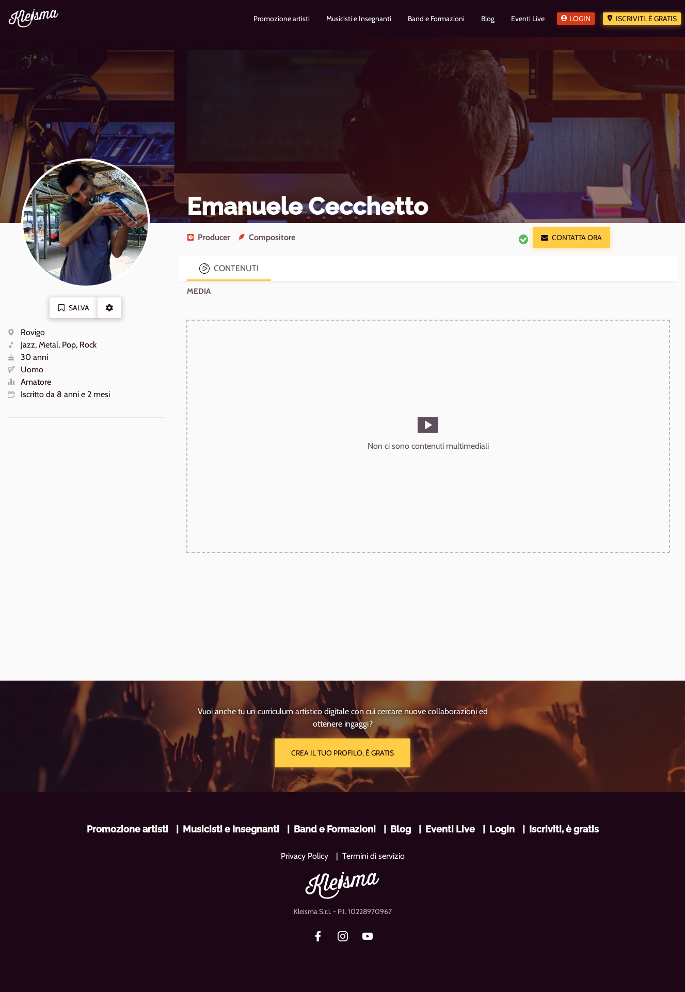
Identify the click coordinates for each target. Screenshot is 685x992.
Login (580, 18)
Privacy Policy (304, 856)
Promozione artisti (127, 829)
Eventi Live (450, 829)
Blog (400, 829)
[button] (109, 307)
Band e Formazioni (335, 829)
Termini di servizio (373, 856)
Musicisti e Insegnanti (231, 829)
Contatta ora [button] (571, 237)
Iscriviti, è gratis (646, 18)
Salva (73, 307)
